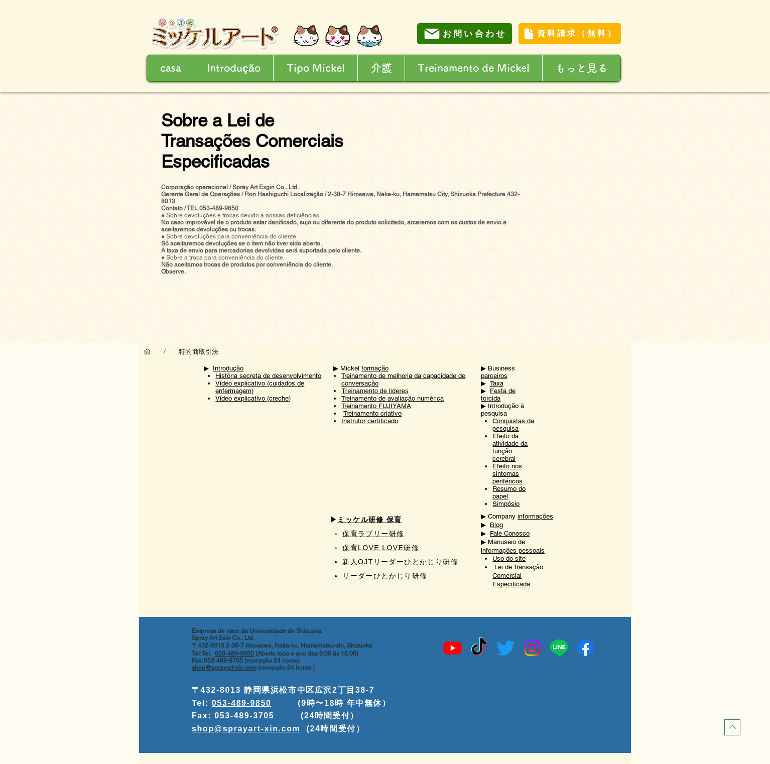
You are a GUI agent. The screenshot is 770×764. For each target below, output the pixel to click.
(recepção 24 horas (284, 667)
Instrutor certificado (369, 421)
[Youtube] (452, 648)
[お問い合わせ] (464, 33)
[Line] (559, 648)
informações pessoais (513, 550)
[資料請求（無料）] (570, 33)
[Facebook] (585, 648)
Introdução (228, 368)
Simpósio (506, 503)
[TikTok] (479, 648)
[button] (381, 68)
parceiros (494, 375)
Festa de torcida (498, 394)
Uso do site (509, 558)
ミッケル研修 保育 (369, 520)
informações (535, 516)
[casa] (147, 351)
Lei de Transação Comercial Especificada (517, 575)
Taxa (496, 383)
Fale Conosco (510, 533)
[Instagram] (532, 648)
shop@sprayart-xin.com (224, 667)
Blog (496, 525)
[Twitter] (506, 648)
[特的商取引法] (199, 351)
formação (375, 368)
